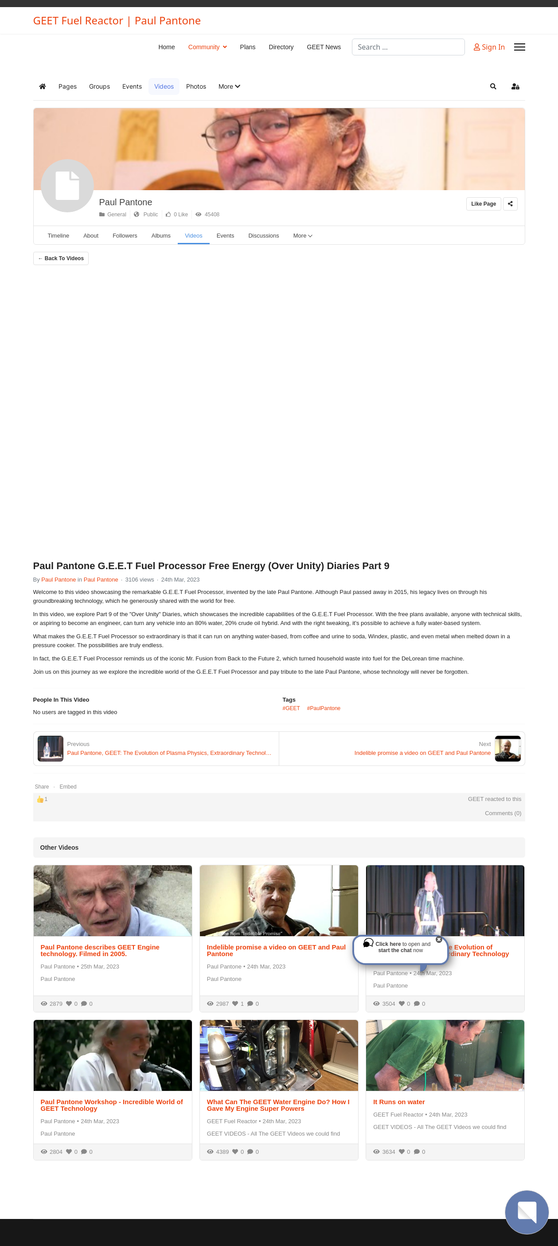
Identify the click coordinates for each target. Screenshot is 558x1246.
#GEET (291, 708)
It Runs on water (399, 1101)
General (112, 214)
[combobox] (408, 47)
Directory (281, 47)
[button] (229, 86)
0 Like (177, 214)
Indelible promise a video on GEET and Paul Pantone (276, 950)
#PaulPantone (323, 708)
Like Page (483, 204)
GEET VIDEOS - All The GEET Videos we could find (273, 1133)
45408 (207, 214)
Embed (68, 787)
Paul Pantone (125, 202)
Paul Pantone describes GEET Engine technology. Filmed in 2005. (100, 950)
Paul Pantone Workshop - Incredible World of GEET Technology (112, 1105)
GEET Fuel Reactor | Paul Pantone (117, 20)
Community (204, 47)
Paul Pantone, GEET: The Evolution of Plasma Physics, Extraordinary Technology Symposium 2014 (441, 953)
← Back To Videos (61, 258)
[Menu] (519, 47)
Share (42, 787)
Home (166, 47)
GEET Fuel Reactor (232, 1121)
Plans (248, 47)
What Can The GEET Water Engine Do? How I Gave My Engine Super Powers (278, 1105)
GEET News (324, 47)
